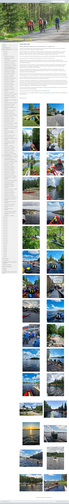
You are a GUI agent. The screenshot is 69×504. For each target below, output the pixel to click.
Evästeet (66, 501)
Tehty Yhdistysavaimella (60, 501)
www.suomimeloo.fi (47, 92)
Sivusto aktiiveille (43, 1)
